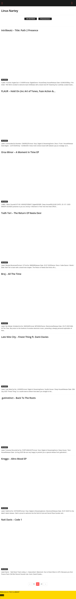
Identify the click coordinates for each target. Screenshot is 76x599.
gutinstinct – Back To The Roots (18, 397)
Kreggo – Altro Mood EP (14, 458)
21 (42, 584)
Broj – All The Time (11, 273)
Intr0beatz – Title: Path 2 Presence (19, 30)
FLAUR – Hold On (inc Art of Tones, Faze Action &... (28, 91)
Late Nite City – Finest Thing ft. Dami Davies (24, 337)
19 (34, 584)
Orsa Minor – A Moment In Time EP (20, 152)
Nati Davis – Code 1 (11, 519)
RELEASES (4, 80)
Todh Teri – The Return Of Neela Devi (21, 213)
